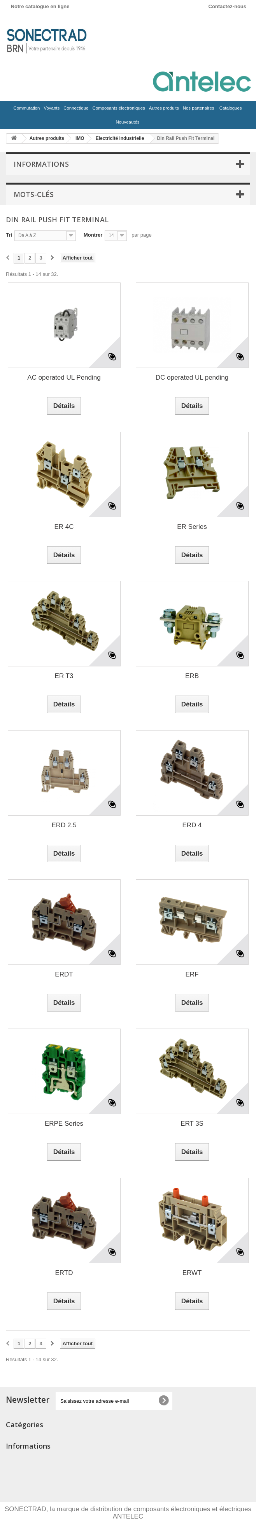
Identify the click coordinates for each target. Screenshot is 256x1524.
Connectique (75, 110)
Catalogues (230, 108)
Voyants (51, 110)
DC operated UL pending (192, 377)
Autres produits (163, 110)
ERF (192, 974)
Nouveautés (127, 122)
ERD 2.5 (63, 825)
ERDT (64, 974)
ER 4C (64, 526)
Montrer (93, 235)
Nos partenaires (198, 108)
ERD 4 (192, 825)
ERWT (192, 1272)
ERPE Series (64, 1123)
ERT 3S (192, 1123)
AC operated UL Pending (63, 377)
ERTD (64, 1272)
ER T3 (64, 676)
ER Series (192, 526)
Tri (9, 235)
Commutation (26, 110)
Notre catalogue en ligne (40, 6)
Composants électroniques (118, 110)
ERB (192, 676)
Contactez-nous (228, 6)
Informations (41, 164)
